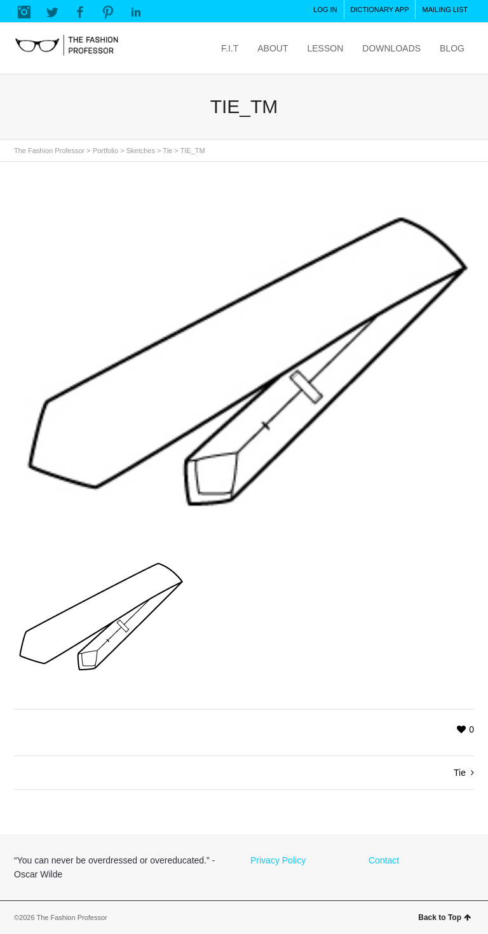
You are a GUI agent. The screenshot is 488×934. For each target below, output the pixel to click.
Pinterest (108, 12)
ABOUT (272, 48)
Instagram (24, 12)
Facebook (80, 12)
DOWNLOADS (391, 48)
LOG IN (325, 9)
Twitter (52, 12)
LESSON (325, 48)
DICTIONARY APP (380, 9)
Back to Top (444, 917)
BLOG (452, 48)
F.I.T (229, 48)
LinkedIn (136, 12)
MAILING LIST (445, 9)
